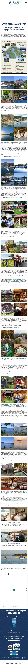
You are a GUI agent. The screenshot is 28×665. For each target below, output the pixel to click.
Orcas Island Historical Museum (9, 317)
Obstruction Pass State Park (8, 451)
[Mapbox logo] (3, 606)
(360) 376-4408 (15, 419)
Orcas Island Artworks (7, 405)
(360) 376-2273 (14, 285)
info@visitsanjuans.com (14, 633)
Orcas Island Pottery (19, 228)
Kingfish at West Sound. (13, 150)
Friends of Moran (14, 367)
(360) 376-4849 (16, 327)
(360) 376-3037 (19, 197)
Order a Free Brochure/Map (14, 617)
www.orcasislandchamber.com (16, 281)
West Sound (3, 143)
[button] (14, 590)
